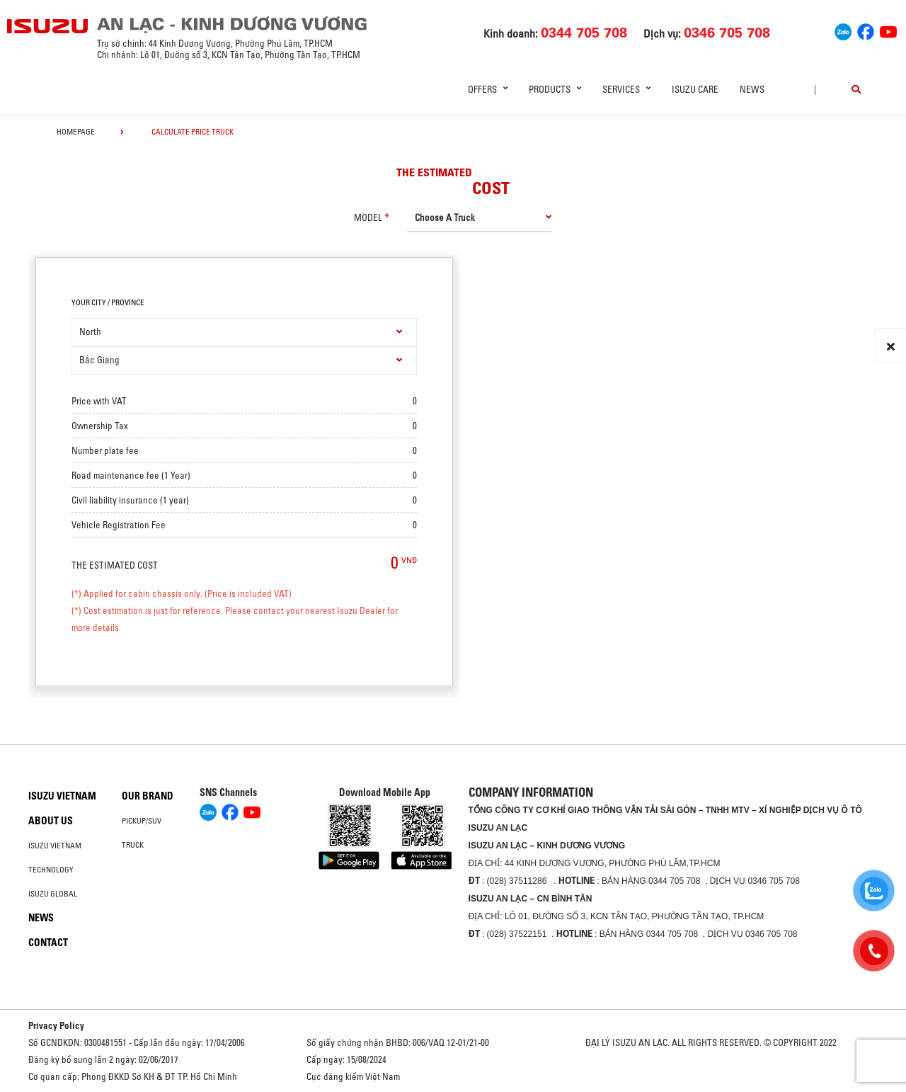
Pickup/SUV (141, 821)
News (752, 89)
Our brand (147, 796)
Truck (133, 845)
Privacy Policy (56, 1025)
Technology (51, 870)
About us (50, 820)
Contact (48, 942)
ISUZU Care (695, 89)
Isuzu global (52, 894)
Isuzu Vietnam (62, 796)
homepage (76, 132)
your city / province (107, 302)
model (368, 217)
